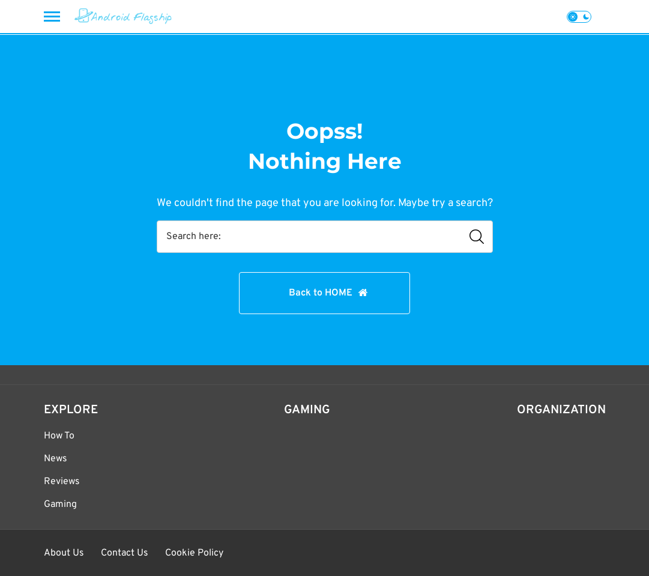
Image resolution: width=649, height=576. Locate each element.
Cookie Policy (194, 553)
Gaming (60, 505)
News (55, 459)
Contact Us (124, 553)
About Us (64, 553)
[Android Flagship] (123, 16)
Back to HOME (320, 293)
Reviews (62, 482)
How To (59, 436)
